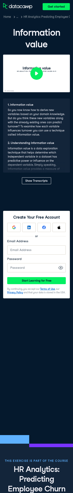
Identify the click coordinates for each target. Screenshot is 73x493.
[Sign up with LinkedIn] (29, 227)
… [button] (17, 16)
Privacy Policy (15, 292)
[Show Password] (60, 267)
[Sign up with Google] (14, 227)
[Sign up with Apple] (59, 227)
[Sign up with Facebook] (44, 227)
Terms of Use (47, 288)
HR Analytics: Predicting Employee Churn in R (47, 16)
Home (7, 16)
